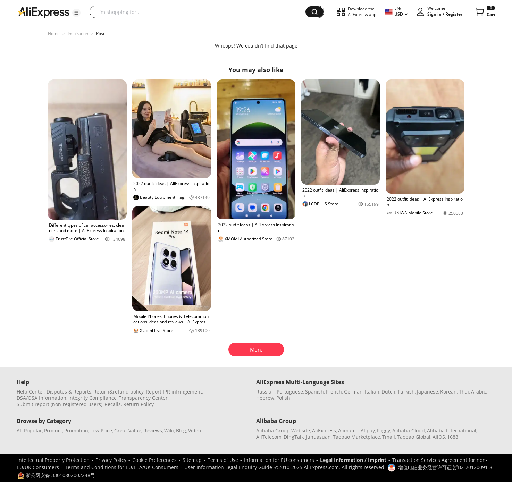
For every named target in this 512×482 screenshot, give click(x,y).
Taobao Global (413, 436)
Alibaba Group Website (283, 430)
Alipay (368, 430)
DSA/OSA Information (41, 398)
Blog (181, 430)
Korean (448, 391)
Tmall (388, 436)
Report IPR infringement (174, 391)
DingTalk (294, 436)
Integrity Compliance (92, 398)
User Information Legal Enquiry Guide (228, 467)
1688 (452, 436)
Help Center (30, 391)
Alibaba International (451, 430)
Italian (372, 391)
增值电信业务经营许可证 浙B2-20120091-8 (445, 467)
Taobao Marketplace (356, 436)
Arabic (478, 391)
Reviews (152, 430)
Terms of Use (223, 460)
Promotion (76, 430)
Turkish (406, 391)
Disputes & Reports (69, 391)
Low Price (101, 430)
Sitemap (192, 460)
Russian (265, 391)
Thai (464, 391)
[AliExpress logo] (44, 12)
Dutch (388, 391)
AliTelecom (269, 436)
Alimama (348, 430)
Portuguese (290, 391)
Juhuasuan (318, 436)
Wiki (169, 430)
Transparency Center (143, 398)
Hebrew (265, 398)
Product (53, 430)
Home (54, 33)
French (334, 391)
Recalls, (113, 404)
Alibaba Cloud (408, 430)
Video (194, 430)
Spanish (314, 391)
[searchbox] (200, 12)
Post (100, 33)
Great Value (127, 430)
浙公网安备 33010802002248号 (56, 475)
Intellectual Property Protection (53, 460)
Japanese (427, 391)
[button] (76, 13)
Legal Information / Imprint (353, 460)
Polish (283, 398)
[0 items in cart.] (484, 11)
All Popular (29, 430)
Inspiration (78, 33)
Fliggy (383, 430)
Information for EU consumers (279, 460)
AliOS (439, 436)
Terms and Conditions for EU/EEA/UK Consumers (121, 467)
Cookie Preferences (154, 460)
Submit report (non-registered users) (59, 404)
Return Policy (138, 404)
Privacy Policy (110, 460)
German (353, 391)
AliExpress (324, 430)
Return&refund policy (118, 391)
